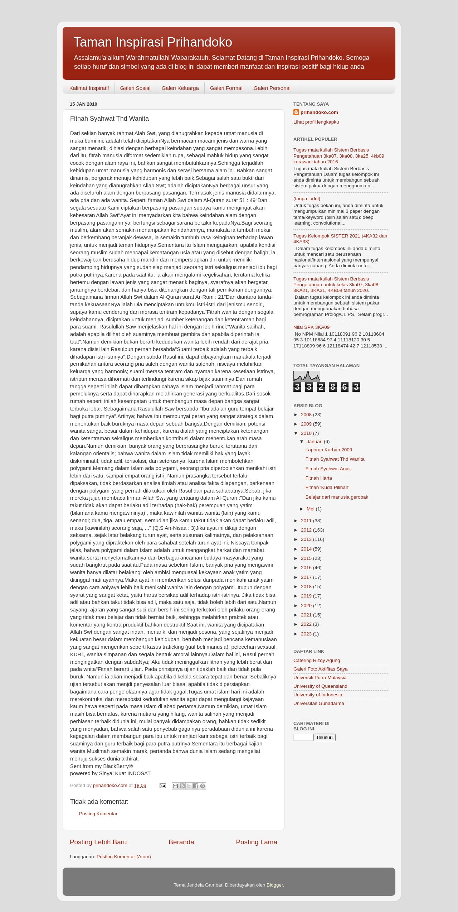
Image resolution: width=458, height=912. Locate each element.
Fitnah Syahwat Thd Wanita (335, 459)
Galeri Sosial (135, 88)
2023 (307, 634)
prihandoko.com (319, 112)
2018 (307, 586)
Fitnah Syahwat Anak (328, 468)
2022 (307, 624)
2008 (307, 414)
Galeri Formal (226, 88)
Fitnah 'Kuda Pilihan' (327, 487)
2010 (307, 433)
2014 (307, 549)
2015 (307, 558)
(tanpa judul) (306, 198)
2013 (307, 539)
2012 (307, 530)
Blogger (275, 885)
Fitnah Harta (319, 478)
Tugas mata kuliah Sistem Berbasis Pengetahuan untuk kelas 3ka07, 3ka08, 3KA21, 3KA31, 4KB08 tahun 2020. (336, 284)
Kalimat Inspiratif (89, 88)
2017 (307, 577)
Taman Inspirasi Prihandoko (152, 42)
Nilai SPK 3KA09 (311, 327)
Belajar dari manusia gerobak (337, 497)
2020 (307, 605)
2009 (307, 424)
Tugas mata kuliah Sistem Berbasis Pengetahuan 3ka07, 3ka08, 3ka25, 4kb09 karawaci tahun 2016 (338, 155)
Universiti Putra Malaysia (320, 677)
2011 (307, 520)
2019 (307, 596)
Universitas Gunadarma (318, 703)
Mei (311, 509)
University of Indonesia (317, 694)
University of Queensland (320, 686)
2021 (307, 615)
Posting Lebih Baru (98, 842)
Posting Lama (256, 842)
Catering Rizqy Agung (316, 660)
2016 (307, 567)
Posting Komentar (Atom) (124, 856)
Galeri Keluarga (180, 88)
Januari (315, 441)
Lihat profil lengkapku (316, 122)
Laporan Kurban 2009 (329, 449)
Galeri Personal (272, 88)
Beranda (181, 842)
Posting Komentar (98, 813)
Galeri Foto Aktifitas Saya (320, 669)
